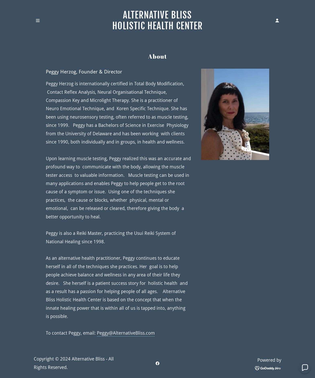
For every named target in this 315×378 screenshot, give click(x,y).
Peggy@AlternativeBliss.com (126, 333)
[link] (157, 28)
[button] (38, 20)
